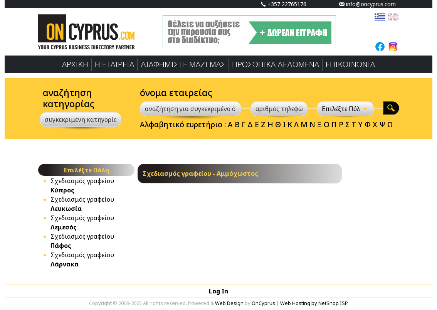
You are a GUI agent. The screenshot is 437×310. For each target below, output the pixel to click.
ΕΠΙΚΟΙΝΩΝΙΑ (350, 64)
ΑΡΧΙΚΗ (75, 64)
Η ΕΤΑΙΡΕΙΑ (114, 64)
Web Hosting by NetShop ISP (314, 303)
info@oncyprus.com (367, 4)
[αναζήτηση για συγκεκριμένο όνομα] (190, 108)
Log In (218, 291)
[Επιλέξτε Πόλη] (345, 108)
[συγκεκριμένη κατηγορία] (80, 119)
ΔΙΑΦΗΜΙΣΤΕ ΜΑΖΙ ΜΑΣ (183, 64)
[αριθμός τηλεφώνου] (279, 108)
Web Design (229, 303)
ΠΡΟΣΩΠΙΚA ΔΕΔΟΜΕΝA (275, 64)
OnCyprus (263, 303)
